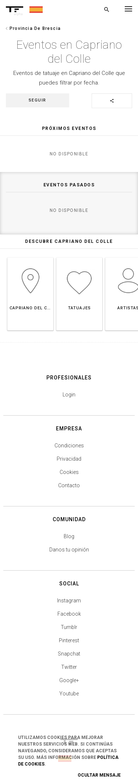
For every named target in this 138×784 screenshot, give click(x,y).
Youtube (69, 694)
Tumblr (69, 627)
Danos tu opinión (69, 550)
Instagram (69, 601)
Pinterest (69, 640)
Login (69, 395)
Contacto (69, 485)
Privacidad (69, 459)
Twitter (69, 667)
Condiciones (69, 445)
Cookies (69, 472)
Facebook (69, 614)
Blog (69, 536)
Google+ (69, 680)
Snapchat (69, 654)
